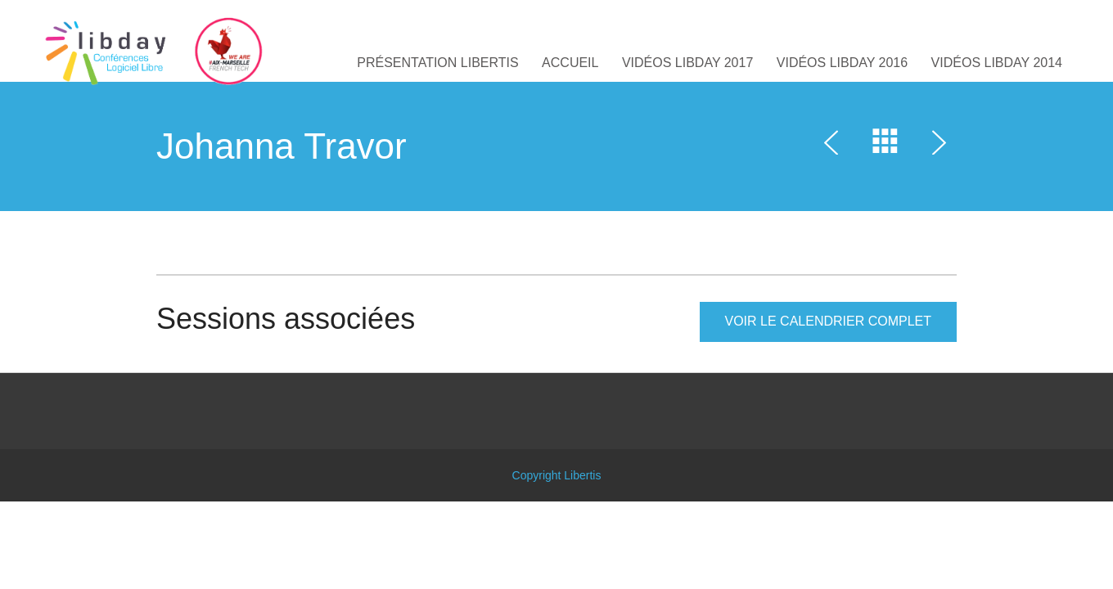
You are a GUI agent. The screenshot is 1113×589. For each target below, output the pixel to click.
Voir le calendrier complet (828, 321)
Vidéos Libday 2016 (842, 63)
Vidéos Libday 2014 (996, 63)
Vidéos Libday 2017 (687, 63)
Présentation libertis (437, 63)
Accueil (570, 63)
